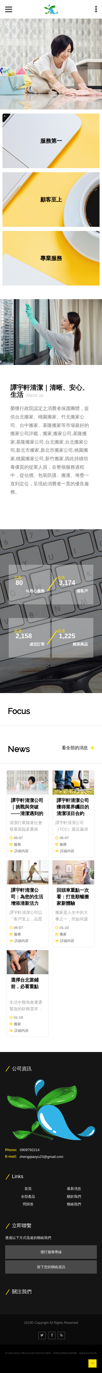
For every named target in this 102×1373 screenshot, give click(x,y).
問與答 (28, 1204)
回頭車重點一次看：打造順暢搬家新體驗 (73, 897)
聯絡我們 (74, 1204)
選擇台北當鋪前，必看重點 (25, 983)
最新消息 (74, 1189)
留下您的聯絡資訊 (51, 1267)
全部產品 (28, 1196)
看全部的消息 (78, 747)
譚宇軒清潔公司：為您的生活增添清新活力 (27, 897)
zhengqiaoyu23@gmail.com (41, 1156)
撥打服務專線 (51, 1252)
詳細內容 (21, 851)
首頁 (28, 1189)
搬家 (63, 934)
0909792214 (29, 1150)
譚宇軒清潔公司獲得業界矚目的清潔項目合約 (73, 807)
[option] (51, 63)
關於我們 (74, 1196)
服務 (17, 844)
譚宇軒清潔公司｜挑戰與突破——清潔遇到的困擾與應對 (27, 810)
